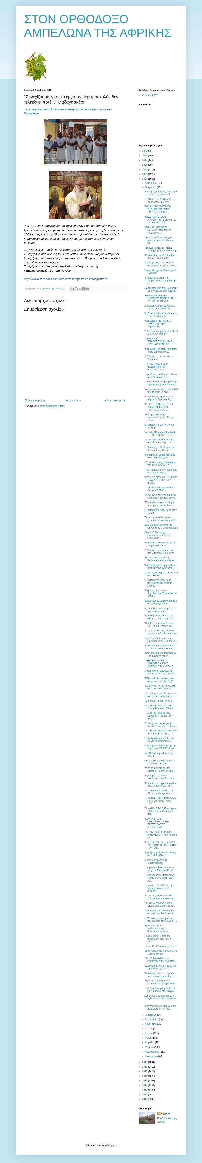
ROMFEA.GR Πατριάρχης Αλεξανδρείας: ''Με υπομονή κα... (160, 834)
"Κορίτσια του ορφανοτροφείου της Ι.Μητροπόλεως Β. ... (160, 784)
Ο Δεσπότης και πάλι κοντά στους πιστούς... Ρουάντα (159, 551)
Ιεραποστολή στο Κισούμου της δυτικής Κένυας (160, 952)
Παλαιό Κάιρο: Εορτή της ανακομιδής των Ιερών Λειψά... (157, 939)
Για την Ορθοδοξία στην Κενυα (160, 946)
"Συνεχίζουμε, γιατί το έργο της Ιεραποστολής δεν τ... (160, 967)
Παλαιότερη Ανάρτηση (114, 400)
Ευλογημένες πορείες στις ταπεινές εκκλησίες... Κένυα (160, 724)
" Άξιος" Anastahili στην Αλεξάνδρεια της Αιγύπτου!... (160, 959)
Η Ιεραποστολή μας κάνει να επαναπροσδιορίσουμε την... (160, 632)
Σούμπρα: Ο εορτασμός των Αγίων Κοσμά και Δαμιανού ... (160, 998)
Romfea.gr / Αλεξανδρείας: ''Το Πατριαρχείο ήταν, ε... (160, 544)
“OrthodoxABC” (149, 95)
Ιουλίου (149, 1028)
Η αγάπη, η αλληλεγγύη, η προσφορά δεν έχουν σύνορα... (158, 888)
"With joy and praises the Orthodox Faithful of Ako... (159, 769)
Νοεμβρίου (151, 187)
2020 (145, 178)
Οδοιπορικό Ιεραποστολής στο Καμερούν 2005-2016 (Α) (160, 747)
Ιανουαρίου (151, 1056)
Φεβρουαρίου (152, 1051)
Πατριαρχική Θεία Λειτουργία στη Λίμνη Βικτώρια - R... (159, 441)
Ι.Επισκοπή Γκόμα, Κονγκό (158, 700)
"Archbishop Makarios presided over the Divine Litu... (160, 732)
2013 (145, 1090)
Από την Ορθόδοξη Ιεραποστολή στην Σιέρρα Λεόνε (159, 417)
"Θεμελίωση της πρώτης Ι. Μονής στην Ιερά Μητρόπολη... (158, 324)
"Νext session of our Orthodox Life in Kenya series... (160, 654)
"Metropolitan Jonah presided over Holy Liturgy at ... (159, 456)
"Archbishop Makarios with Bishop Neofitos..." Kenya (159, 707)
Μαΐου (148, 1038)
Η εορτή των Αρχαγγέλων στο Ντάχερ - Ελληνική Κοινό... (159, 869)
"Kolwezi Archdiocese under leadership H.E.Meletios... (159, 647)
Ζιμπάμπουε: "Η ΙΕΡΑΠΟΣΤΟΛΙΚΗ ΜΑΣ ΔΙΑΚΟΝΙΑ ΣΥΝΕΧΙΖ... (158, 341)
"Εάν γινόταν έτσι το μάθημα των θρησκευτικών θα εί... (159, 504)
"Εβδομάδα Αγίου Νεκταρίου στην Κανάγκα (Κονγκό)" (159, 680)
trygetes (165, 1113)
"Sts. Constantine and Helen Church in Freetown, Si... (159, 624)
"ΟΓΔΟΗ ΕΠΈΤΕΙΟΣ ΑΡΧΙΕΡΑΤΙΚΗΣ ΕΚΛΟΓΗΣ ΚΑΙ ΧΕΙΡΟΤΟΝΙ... (160, 219)
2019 (145, 1062)
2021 (145, 174)
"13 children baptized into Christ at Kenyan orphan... (161, 332)
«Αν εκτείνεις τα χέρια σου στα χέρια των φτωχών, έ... (160, 463)
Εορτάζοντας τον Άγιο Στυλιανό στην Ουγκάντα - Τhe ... (160, 375)
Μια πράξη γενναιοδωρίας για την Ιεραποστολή (159, 609)
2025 (145, 155)
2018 (145, 1066)
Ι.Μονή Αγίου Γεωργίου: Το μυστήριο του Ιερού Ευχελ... (160, 672)
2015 (145, 1080)
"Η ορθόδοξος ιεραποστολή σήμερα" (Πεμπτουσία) (158, 398)
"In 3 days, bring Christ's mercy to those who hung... (160, 315)
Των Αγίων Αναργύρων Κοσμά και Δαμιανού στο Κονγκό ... (160, 989)
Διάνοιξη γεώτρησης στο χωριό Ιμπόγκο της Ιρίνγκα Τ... (160, 193)
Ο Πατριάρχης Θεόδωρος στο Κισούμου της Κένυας (159, 448)
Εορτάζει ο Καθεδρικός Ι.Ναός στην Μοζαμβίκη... (160, 854)
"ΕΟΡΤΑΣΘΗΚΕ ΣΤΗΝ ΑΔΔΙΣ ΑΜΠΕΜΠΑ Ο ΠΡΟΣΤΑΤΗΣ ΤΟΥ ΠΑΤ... (160, 845)
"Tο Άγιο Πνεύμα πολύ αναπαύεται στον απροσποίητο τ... (156, 366)
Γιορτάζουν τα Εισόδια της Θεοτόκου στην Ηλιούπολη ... (161, 639)
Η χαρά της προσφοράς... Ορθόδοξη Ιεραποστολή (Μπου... (158, 715)
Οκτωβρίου (151, 1014)
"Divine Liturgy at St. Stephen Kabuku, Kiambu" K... (159, 257)
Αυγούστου (151, 1024)
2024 (145, 160)
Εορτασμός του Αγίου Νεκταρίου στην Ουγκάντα (159, 777)
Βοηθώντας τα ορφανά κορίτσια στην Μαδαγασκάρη (160, 602)
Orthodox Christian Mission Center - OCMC (158, 489)
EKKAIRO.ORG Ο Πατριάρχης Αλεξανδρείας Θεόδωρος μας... (160, 811)
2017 (145, 1071)
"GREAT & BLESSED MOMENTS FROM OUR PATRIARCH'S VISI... (158, 298)
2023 (145, 165)
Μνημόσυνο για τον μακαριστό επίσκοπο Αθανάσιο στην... (160, 496)
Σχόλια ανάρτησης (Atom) (51, 406)
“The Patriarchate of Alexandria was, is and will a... (160, 471)
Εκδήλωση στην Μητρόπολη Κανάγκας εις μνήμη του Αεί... (159, 878)
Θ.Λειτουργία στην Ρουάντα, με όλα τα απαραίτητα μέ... (160, 694)
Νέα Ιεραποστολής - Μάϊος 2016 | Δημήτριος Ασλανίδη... (161, 249)
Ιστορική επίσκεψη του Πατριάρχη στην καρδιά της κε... (160, 280)
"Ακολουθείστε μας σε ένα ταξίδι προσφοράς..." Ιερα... (161, 390)
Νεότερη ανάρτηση (35, 400)
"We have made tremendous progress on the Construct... (160, 912)
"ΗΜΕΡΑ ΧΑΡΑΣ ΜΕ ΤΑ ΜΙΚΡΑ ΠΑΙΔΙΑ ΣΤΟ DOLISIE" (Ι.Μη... (160, 480)
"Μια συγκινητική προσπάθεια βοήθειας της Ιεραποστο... (160, 566)
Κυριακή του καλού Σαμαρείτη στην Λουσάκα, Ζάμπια (160, 687)
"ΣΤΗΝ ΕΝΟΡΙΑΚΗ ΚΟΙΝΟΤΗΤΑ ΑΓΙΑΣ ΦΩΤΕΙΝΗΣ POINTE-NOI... (160, 663)
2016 (145, 1076)
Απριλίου (150, 1042)
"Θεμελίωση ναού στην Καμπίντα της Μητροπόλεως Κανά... (160, 593)
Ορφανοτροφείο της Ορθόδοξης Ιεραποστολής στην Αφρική (161, 289)
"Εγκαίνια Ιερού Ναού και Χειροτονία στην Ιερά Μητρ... (160, 982)
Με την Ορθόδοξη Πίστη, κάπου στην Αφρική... (161, 574)
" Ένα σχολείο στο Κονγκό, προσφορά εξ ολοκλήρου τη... (158, 240)
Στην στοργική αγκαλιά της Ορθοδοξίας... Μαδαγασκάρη (161, 526)
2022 (145, 169)
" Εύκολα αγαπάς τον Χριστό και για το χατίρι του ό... (159, 739)
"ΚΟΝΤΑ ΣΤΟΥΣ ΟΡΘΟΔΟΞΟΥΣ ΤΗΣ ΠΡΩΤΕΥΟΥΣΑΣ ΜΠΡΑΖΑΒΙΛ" (156, 823)
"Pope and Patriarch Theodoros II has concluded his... (160, 350)
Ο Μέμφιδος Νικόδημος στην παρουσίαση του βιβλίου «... (160, 919)
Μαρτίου (149, 1047)
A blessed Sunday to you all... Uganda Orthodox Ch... (159, 307)
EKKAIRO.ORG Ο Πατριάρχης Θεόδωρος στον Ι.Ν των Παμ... (160, 801)
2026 (145, 151)
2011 (145, 1099)
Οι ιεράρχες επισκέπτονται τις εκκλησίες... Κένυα (159, 762)
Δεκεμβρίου (151, 183)
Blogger (111, 1145)
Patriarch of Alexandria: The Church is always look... (159, 792)
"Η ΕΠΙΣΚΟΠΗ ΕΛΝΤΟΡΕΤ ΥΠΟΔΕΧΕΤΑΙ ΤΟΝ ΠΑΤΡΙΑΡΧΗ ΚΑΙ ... (158, 407)
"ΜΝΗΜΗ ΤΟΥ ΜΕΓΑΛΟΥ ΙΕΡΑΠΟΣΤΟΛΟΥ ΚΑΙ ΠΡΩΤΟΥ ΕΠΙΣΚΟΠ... (157, 209)
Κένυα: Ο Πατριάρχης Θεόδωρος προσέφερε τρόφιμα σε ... (157, 230)
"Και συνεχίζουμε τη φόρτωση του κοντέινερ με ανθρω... (159, 974)
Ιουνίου (149, 1033)
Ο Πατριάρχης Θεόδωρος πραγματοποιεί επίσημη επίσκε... (158, 583)
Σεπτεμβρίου (152, 1019)
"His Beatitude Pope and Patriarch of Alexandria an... (160, 559)
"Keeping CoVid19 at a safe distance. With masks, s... (159, 617)
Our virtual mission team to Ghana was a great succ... (159, 904)
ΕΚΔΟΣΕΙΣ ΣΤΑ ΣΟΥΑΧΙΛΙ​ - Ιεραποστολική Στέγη (159, 200)
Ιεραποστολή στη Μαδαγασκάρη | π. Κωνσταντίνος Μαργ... (157, 928)
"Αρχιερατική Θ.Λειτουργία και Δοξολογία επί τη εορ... (160, 1007)
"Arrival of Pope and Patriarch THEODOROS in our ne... (160, 433)
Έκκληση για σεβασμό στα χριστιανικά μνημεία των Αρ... (161, 519)
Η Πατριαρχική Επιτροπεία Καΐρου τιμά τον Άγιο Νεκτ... (160, 897)
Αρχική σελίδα (73, 400)
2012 (145, 1094)
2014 (145, 1085)
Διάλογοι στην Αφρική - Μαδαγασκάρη (156, 861)
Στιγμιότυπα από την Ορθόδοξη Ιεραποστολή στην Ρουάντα (160, 383)
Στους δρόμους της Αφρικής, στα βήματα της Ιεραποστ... (160, 264)
